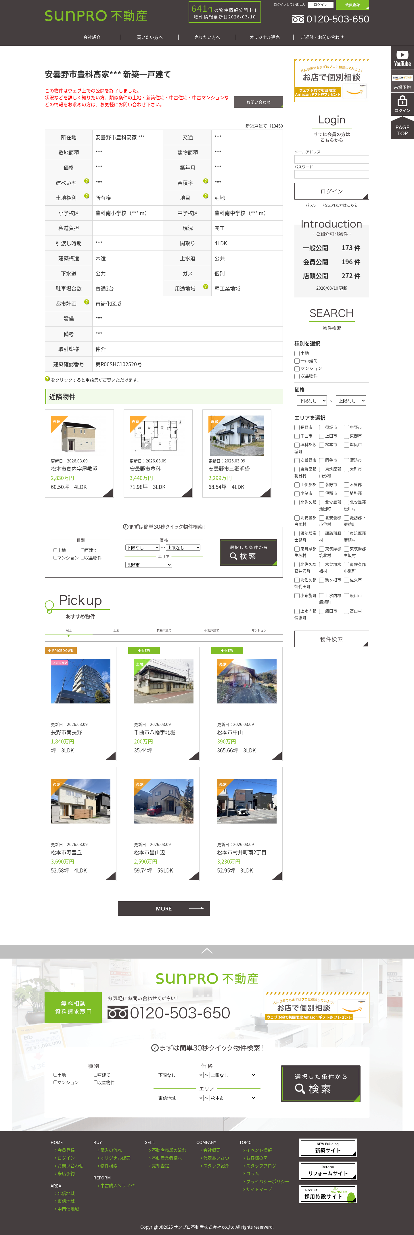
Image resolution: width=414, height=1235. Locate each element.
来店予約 (66, 1173)
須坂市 (328, 427)
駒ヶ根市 (330, 580)
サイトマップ (259, 1189)
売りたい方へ (207, 37)
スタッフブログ (261, 1165)
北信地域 (66, 1193)
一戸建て (306, 360)
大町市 (353, 469)
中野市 (353, 427)
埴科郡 (353, 493)
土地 (59, 550)
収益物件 (91, 558)
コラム (252, 1173)
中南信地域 (68, 1209)
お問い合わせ (258, 102)
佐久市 (353, 580)
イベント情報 (259, 1150)
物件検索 (109, 1165)
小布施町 (305, 595)
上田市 (328, 436)
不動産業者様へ (167, 1158)
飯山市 (353, 595)
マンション (66, 558)
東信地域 (66, 1201)
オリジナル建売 (265, 37)
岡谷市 (328, 460)
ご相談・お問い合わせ (322, 37)
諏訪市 (353, 460)
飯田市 (328, 611)
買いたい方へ (150, 37)
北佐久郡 (305, 502)
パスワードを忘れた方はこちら (332, 205)
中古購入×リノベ (117, 1185)
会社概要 (212, 1150)
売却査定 (160, 1165)
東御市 (353, 436)
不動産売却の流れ (169, 1150)
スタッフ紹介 (216, 1165)
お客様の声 (257, 1158)
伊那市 (328, 493)
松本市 (328, 444)
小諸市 (303, 493)
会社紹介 (92, 37)
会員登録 (66, 1150)
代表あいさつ (216, 1158)
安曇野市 (305, 460)
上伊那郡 (305, 484)
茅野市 (328, 484)
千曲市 (303, 436)
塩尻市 (353, 444)
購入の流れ (111, 1150)
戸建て (89, 550)
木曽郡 (353, 484)
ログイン (320, 4)
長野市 (303, 427)
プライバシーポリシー (267, 1181)
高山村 (353, 611)
